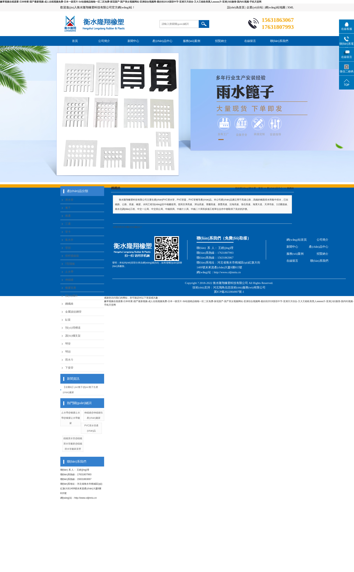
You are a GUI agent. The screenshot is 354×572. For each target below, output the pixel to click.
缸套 (68, 319)
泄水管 (69, 199)
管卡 (68, 231)
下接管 (69, 367)
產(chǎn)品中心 (162, 41)
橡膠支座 (70, 287)
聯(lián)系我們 (279, 41)
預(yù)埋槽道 (73, 327)
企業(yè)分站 (255, 7)
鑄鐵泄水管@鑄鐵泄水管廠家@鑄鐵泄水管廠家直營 (72, 443)
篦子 (68, 207)
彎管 (68, 343)
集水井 (69, 239)
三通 (68, 223)
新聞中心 (133, 41)
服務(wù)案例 (191, 41)
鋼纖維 (69, 303)
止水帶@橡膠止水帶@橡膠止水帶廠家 (70, 418)
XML (290, 7)
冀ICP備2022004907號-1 (229, 291)
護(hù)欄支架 (73, 335)
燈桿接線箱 (72, 255)
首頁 (75, 41)
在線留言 (250, 41)
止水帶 (69, 271)
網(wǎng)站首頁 (296, 239)
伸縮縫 (69, 279)
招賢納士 (221, 41)
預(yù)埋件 (71, 295)
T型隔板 (70, 263)
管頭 (68, 247)
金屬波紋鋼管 (73, 311)
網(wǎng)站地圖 (275, 7)
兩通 (68, 215)
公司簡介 (104, 41)
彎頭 (68, 351)
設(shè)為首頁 (236, 7)
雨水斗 (69, 359)
